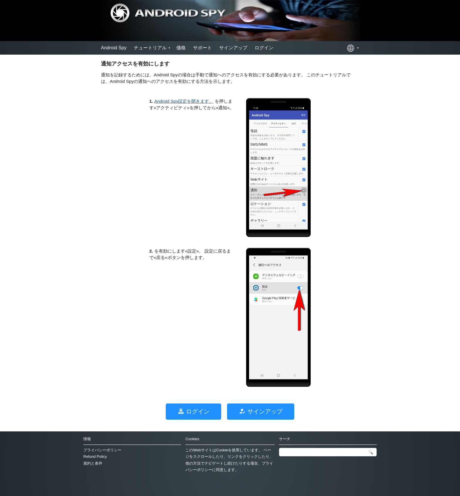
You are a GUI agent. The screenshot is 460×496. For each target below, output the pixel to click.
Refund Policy (95, 456)
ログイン (264, 47)
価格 (181, 47)
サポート (202, 47)
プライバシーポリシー (102, 450)
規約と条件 (92, 463)
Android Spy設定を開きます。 (184, 101)
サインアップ (233, 47)
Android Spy (113, 47)
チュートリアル (150, 47)
